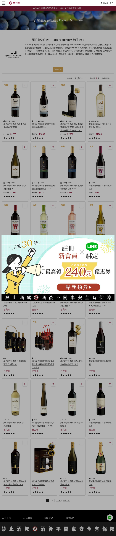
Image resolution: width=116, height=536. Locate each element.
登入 (110, 3)
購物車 (103, 3)
